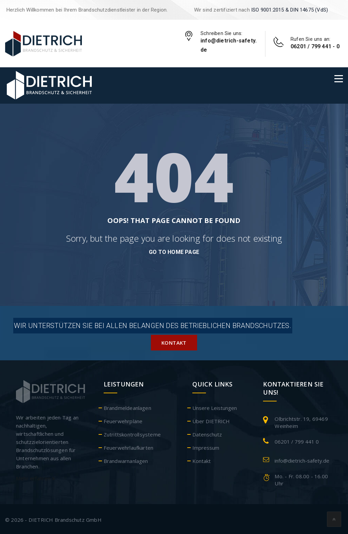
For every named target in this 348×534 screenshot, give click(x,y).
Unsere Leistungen (214, 406)
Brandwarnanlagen (126, 459)
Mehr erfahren (35, 476)
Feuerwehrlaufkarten (129, 446)
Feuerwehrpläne (123, 419)
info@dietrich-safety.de (302, 458)
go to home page (174, 252)
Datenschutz (207, 432)
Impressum (205, 446)
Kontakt (174, 341)
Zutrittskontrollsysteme (132, 432)
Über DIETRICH (211, 419)
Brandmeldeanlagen (127, 406)
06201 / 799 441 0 (297, 439)
